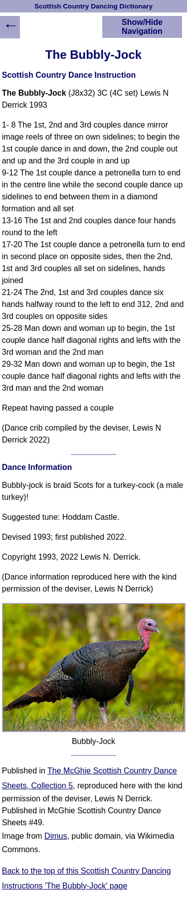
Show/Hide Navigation (142, 26)
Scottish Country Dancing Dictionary (93, 6)
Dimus (55, 836)
